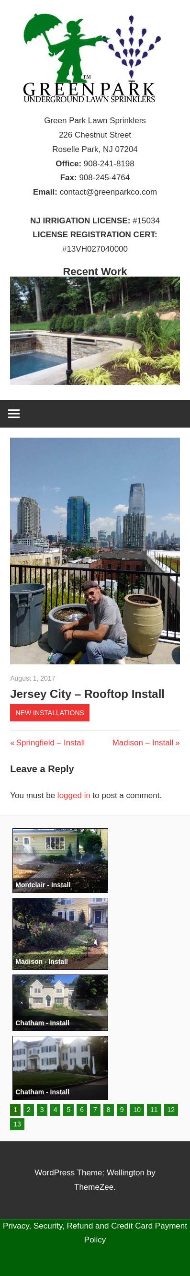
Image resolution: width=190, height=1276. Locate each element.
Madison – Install (143, 742)
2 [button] (29, 1110)
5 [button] (68, 1110)
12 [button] (171, 1110)
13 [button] (17, 1124)
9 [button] (122, 1110)
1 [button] (15, 1110)
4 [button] (55, 1110)
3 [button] (42, 1110)
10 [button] (137, 1110)
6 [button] (82, 1110)
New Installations (49, 713)
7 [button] (95, 1110)
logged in (73, 795)
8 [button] (109, 1110)
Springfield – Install (50, 742)
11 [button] (154, 1110)
